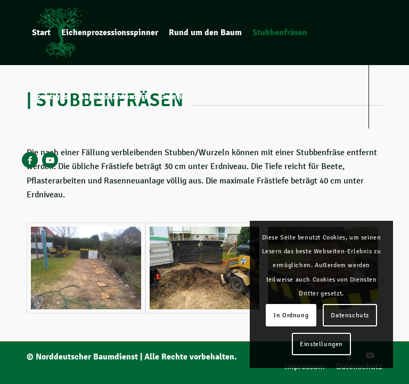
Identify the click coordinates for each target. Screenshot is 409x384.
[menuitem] (41, 33)
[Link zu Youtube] (50, 160)
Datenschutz (350, 315)
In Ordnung (291, 315)
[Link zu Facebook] (30, 160)
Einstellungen (321, 344)
